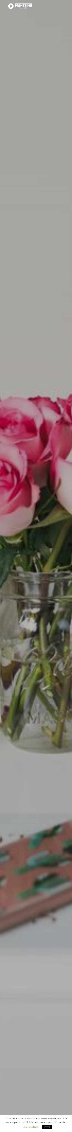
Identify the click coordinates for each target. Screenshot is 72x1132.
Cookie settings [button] (30, 1127)
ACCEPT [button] (47, 1127)
